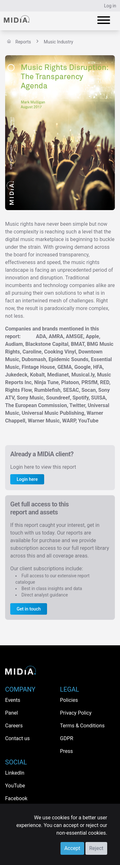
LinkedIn (14, 773)
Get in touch (29, 608)
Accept (72, 848)
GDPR (66, 738)
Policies (69, 700)
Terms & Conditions (82, 726)
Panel (11, 713)
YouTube (15, 786)
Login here (27, 479)
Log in (110, 5)
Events (12, 700)
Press (66, 751)
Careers (14, 726)
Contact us (17, 738)
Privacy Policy (76, 713)
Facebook (16, 798)
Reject (96, 848)
